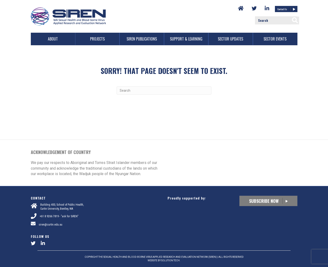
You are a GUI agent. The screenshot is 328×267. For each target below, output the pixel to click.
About (53, 39)
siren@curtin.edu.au (50, 224)
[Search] (164, 90)
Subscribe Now (268, 201)
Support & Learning (186, 39)
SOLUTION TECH (170, 260)
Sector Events (275, 39)
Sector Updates (230, 39)
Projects (97, 39)
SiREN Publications (142, 39)
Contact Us (286, 9)
